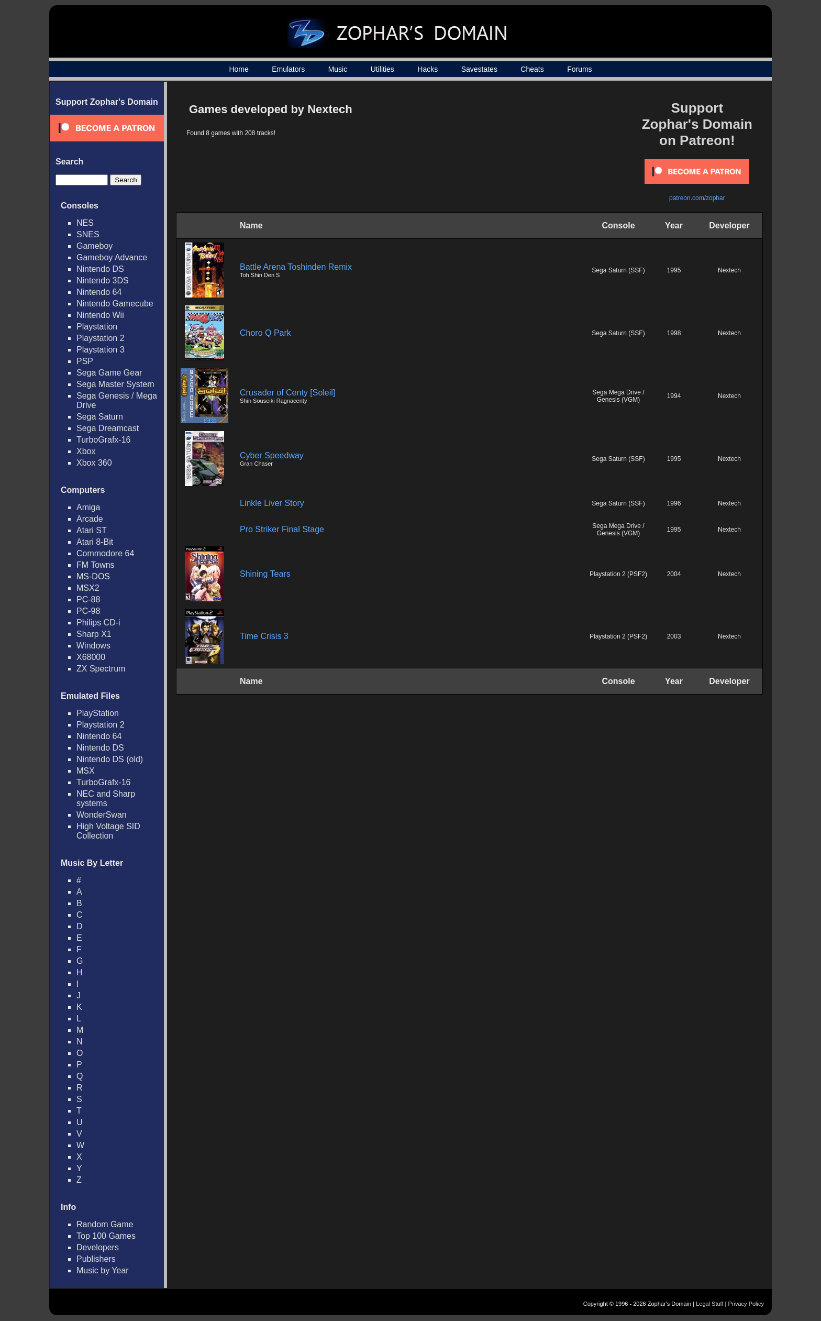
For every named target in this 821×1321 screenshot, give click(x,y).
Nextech (729, 270)
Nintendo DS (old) (109, 759)
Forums (579, 69)
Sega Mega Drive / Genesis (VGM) (618, 396)
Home (238, 69)
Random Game (105, 1224)
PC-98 (88, 611)
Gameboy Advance (111, 257)
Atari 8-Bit (94, 541)
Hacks (427, 69)
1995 (674, 270)
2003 (674, 636)
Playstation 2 (100, 338)
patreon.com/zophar (697, 198)
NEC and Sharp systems (105, 798)
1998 (674, 333)
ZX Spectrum (100, 668)
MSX (85, 770)
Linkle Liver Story (272, 503)
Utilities (382, 69)
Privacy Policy (746, 1304)
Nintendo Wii (100, 315)
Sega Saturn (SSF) (618, 270)
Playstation (96, 326)
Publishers (96, 1258)
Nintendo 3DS (102, 280)
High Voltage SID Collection (108, 831)
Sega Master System (115, 384)
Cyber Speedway (272, 455)
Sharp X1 (94, 634)
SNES (87, 234)
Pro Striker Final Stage (282, 529)
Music (338, 69)
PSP (84, 361)
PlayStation (97, 713)
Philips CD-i (98, 622)
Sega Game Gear (109, 372)
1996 (674, 503)
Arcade (89, 518)
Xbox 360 (94, 462)
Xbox (85, 451)
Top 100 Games (106, 1235)
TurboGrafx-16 (103, 439)
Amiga (88, 507)
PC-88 (88, 599)
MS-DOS (93, 576)
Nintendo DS (100, 269)
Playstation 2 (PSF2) (618, 574)
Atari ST (91, 530)
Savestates (479, 69)
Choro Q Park (265, 332)
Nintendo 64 (98, 292)
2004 (674, 574)
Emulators (288, 69)
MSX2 (87, 588)
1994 (674, 396)
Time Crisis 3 (264, 636)
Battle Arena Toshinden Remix (296, 266)
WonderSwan (101, 814)
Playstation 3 (100, 349)
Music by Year (102, 1270)
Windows (93, 645)
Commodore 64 (105, 553)
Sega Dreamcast (107, 428)
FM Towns (95, 564)
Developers (97, 1247)
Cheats (531, 69)
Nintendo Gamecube (114, 303)
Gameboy (94, 245)
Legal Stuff (709, 1304)
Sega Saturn (99, 416)
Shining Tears (265, 573)
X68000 (90, 657)
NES (85, 222)
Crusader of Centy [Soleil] (287, 392)
